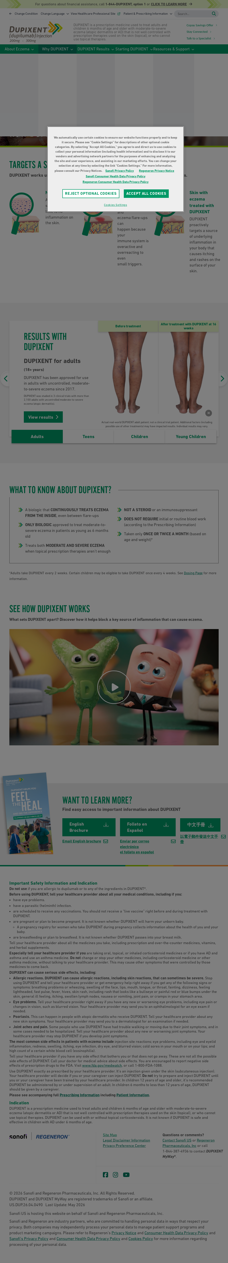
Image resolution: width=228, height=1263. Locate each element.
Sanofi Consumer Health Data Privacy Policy (115, 176)
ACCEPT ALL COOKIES (146, 193)
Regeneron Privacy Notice (156, 170)
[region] (115, 169)
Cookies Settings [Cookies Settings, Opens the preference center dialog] (115, 205)
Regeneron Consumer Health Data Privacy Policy (116, 182)
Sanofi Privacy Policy (119, 170)
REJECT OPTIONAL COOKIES (91, 193)
